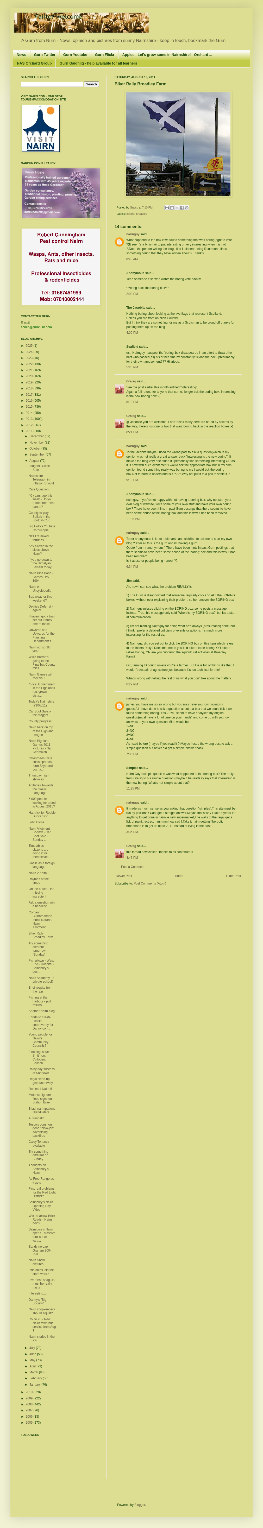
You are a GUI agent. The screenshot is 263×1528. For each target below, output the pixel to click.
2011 (30, 431)
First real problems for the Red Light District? (42, 1192)
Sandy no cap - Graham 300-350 (40, 1250)
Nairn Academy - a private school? (41, 979)
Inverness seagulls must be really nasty (41, 1283)
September (37, 454)
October (35, 448)
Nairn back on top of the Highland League (41, 731)
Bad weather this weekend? (40, 598)
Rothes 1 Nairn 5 (40, 1089)
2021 (30, 370)
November (37, 442)
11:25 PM (133, 788)
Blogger (139, 1505)
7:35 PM (132, 754)
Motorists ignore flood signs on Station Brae (40, 1098)
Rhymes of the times (39, 881)
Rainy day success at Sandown (42, 1071)
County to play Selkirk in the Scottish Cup (40, 516)
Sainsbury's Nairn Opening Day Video (41, 1205)
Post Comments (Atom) (150, 883)
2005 (30, 1422)
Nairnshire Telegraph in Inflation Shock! (41, 479)
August (34, 461)
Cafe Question (39, 489)
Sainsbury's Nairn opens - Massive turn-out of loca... (42, 1235)
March (34, 1372)
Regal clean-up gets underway (41, 1080)
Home (179, 876)
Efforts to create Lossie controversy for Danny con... (41, 1022)
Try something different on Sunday (38, 1155)
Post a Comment (132, 867)
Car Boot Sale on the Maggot (40, 713)
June (33, 1354)
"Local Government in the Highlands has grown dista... (42, 690)
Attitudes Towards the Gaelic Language (41, 789)
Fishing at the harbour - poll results (40, 1001)
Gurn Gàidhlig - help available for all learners (98, 63)
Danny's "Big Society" (37, 1301)
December (37, 436)
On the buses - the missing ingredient (41, 892)
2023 (30, 358)
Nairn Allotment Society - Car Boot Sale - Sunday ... (40, 834)
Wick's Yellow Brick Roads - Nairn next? (42, 1219)
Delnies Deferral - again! (41, 608)
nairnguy (133, 234)
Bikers (130, 213)
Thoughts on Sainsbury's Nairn (39, 1169)
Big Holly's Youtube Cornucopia (42, 528)
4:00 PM (132, 332)
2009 (30, 1398)
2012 (30, 425)
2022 (30, 364)
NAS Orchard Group (34, 63)
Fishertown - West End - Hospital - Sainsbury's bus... (41, 966)
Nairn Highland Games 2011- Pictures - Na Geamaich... (40, 746)
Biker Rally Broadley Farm (41, 935)
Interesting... (37, 1293)
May (32, 1360)
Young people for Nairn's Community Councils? (40, 1040)
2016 (30, 400)
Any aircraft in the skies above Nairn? (41, 549)
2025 (30, 346)
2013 (30, 419)
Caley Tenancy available (39, 1143)
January (35, 1384)
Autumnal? (36, 1118)
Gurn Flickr (105, 55)
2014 (30, 413)
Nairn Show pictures (37, 1262)
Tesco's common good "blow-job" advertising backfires (41, 1130)
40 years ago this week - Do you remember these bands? (42, 501)
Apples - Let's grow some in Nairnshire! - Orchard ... (167, 55)
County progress (40, 721)
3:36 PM (132, 832)
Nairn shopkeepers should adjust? (42, 1311)
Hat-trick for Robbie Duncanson (42, 814)
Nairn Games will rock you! (40, 676)
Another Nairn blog (42, 1011)
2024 (30, 352)
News (21, 55)
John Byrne (37, 822)
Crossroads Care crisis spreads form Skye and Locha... (41, 763)
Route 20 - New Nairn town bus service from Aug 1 (42, 1324)
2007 (30, 1410)
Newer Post (124, 876)
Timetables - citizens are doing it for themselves (38, 851)
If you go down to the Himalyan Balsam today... (41, 563)
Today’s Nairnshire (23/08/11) (41, 703)
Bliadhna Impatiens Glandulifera (42, 1110)
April (32, 1366)
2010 (30, 1392)
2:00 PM (132, 294)
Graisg (134, 207)
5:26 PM (132, 367)
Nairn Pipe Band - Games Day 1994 (41, 577)
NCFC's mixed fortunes (39, 538)
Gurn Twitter (44, 55)
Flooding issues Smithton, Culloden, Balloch (39, 1057)
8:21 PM (132, 432)
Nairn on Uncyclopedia (40, 588)
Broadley (141, 213)
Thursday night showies (39, 777)
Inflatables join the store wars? (41, 1272)
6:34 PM (132, 567)
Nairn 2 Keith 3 (39, 873)
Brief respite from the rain (40, 989)
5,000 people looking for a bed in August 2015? (42, 802)
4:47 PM (132, 858)
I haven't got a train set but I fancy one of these (42, 620)
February (36, 1378)
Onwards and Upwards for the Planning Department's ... (42, 635)
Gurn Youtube (75, 55)
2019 (30, 382)
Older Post (233, 876)
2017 (30, 394)
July (32, 1348)
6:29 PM (132, 684)
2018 (30, 388)
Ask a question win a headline (42, 904)
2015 (30, 406)
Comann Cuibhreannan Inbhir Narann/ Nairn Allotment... (40, 920)
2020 (30, 376)
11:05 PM (133, 519)
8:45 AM (132, 259)
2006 (30, 1416)
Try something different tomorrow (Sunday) (38, 949)
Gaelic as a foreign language (42, 865)
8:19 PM (132, 402)
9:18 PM (132, 480)
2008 (30, 1404)
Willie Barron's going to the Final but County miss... (42, 662)
